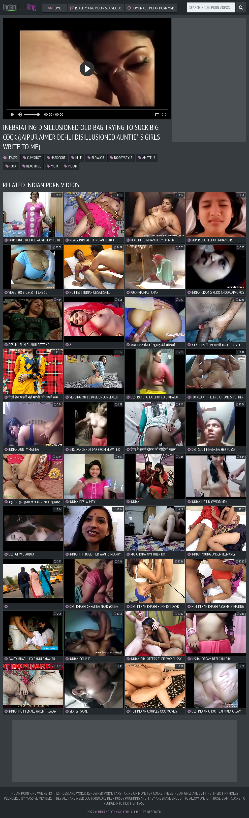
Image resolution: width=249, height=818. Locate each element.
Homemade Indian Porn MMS (151, 7)
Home (54, 7)
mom (52, 166)
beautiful (31, 166)
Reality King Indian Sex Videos (96, 7)
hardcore (56, 157)
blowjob (96, 157)
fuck (10, 166)
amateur (146, 157)
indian (70, 166)
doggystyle (121, 157)
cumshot (32, 157)
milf (76, 157)
